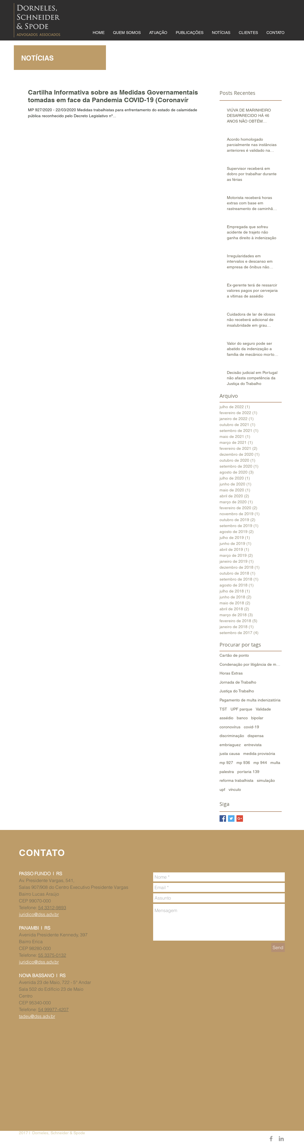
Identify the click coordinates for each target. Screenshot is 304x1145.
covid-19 (251, 727)
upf (222, 789)
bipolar (257, 718)
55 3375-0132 (52, 955)
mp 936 (243, 762)
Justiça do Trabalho (237, 691)
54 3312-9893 (52, 907)
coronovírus (230, 727)
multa (275, 762)
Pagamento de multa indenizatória (250, 700)
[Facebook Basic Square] (223, 818)
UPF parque (241, 709)
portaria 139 (248, 771)
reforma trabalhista (236, 780)
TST (223, 709)
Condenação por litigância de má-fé (251, 664)
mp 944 (260, 762)
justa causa (230, 753)
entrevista (253, 744)
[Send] (278, 947)
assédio (226, 718)
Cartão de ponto (234, 655)
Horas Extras (231, 673)
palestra (227, 771)
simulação (266, 780)
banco (242, 718)
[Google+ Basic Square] (239, 818)
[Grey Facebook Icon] (271, 1138)
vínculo (235, 789)
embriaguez (230, 744)
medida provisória (259, 753)
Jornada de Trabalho (238, 682)
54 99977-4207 (53, 1009)
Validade (263, 709)
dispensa (255, 735)
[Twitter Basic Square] (231, 818)
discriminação (232, 735)
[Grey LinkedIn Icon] (281, 1138)
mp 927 (226, 762)
